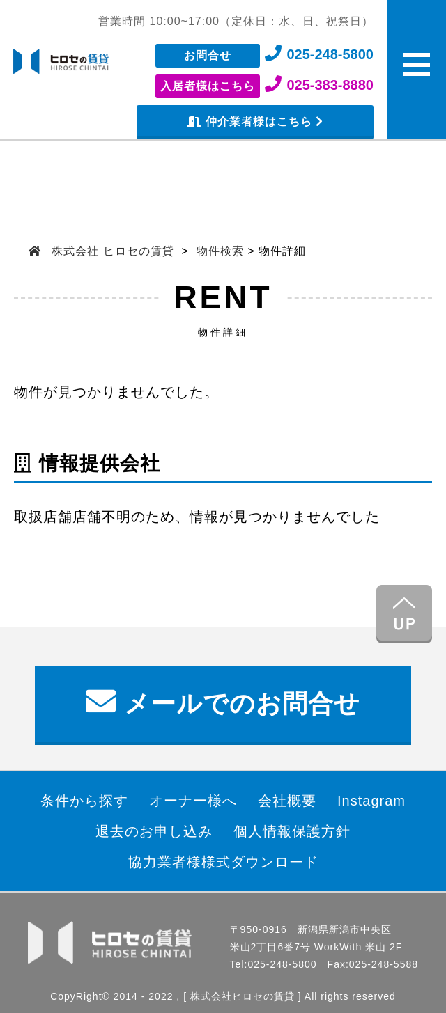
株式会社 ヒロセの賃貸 (113, 251)
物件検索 (220, 251)
